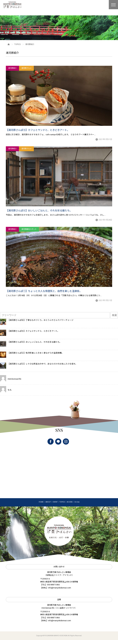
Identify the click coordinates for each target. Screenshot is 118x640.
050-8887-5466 (53, 585)
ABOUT (48, 502)
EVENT (55, 502)
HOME (41, 502)
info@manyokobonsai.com (59, 588)
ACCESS (69, 502)
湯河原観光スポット (29, 229)
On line (76, 502)
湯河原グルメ (26, 68)
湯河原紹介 (12, 68)
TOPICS (17, 44)
